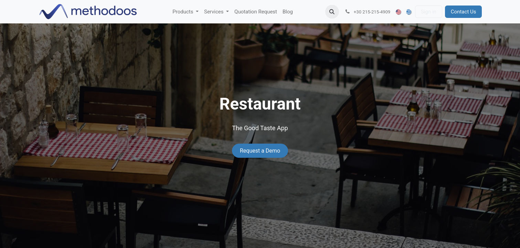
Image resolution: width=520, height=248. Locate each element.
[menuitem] (185, 12)
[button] (332, 12)
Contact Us (463, 12)
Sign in (428, 12)
